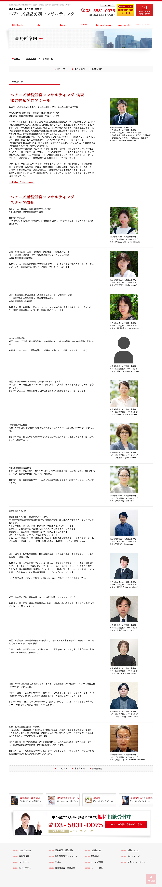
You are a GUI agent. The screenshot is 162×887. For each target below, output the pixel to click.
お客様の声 (96, 850)
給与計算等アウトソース (66, 856)
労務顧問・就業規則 (64, 850)
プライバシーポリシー (137, 862)
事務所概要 (97, 69)
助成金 (58, 862)
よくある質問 (97, 862)
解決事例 (95, 856)
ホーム (17, 58)
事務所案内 (31, 58)
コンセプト (62, 69)
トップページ (25, 850)
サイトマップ (133, 856)
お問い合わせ (133, 850)
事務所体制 (80, 69)
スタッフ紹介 (25, 868)
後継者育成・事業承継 (65, 868)
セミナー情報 (97, 868)
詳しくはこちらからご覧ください (31, 799)
